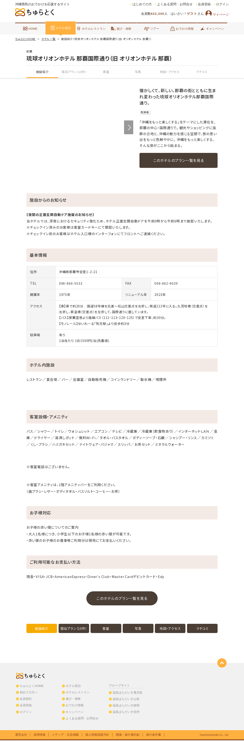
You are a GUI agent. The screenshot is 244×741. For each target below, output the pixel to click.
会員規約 (26, 699)
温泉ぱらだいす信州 (126, 712)
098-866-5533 (70, 284)
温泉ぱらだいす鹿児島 (127, 693)
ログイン (222, 4)
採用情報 (39, 735)
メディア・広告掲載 (65, 735)
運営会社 (21, 735)
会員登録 (204, 4)
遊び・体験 (121, 28)
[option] (79, 127)
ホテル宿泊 (60, 27)
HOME (30, 28)
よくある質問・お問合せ (175, 4)
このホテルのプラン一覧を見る (178, 160)
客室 (106, 72)
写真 (138, 72)
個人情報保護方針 (97, 735)
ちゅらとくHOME (25, 39)
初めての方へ (29, 693)
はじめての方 (142, 4)
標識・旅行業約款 (128, 735)
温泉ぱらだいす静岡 (126, 706)
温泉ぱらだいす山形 (126, 699)
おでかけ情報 (182, 28)
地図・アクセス (170, 72)
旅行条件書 (153, 735)
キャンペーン (212, 28)
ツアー (151, 28)
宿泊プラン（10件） (74, 72)
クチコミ (201, 72)
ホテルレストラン (91, 28)
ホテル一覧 (48, 39)
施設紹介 (42, 72)
